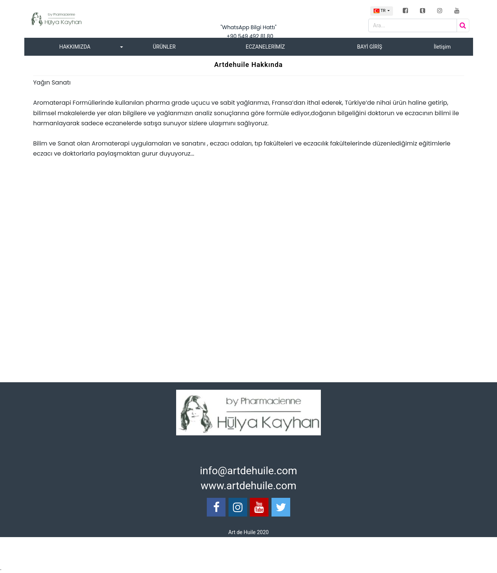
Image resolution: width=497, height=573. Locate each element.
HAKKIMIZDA (74, 47)
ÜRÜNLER (164, 47)
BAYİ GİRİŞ (369, 47)
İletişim (442, 47)
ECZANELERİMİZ (265, 47)
